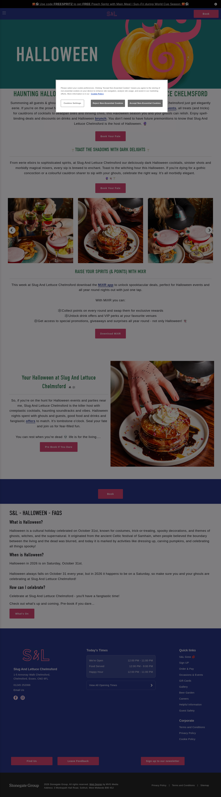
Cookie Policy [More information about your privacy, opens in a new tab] (97, 94)
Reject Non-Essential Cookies (108, 103)
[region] (112, 96)
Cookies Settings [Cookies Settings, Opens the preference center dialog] (72, 103)
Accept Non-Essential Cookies (145, 103)
